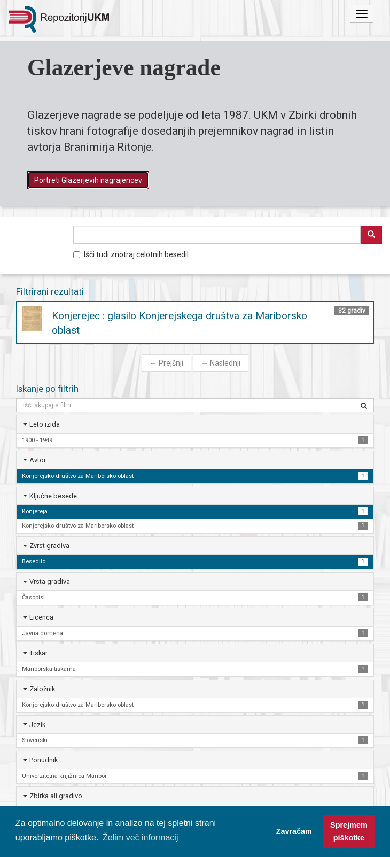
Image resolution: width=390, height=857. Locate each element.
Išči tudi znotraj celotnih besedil (131, 254)
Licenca (41, 617)
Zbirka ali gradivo (55, 796)
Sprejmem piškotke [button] (349, 831)
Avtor (37, 460)
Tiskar (38, 653)
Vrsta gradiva (49, 581)
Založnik (42, 689)
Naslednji (220, 363)
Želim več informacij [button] (140, 837)
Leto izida (44, 424)
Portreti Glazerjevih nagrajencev (88, 180)
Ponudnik (43, 760)
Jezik (37, 725)
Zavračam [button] (294, 831)
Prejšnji (166, 363)
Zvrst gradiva (49, 546)
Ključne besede (53, 496)
